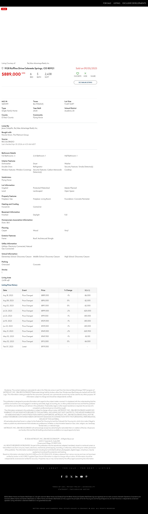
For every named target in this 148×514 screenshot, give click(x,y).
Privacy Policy (74, 486)
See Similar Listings (85, 82)
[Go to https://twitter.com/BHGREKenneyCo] (71, 477)
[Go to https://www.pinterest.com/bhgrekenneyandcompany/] (86, 477)
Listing (116, 3)
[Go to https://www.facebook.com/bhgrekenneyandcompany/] (61, 477)
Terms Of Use (59, 486)
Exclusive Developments (134, 3)
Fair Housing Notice (80, 489)
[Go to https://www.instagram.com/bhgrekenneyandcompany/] (66, 477)
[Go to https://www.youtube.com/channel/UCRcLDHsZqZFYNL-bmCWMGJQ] (81, 477)
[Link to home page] (3, 3)
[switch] (77, 75)
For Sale (107, 3)
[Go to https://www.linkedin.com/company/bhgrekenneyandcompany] (76, 477)
